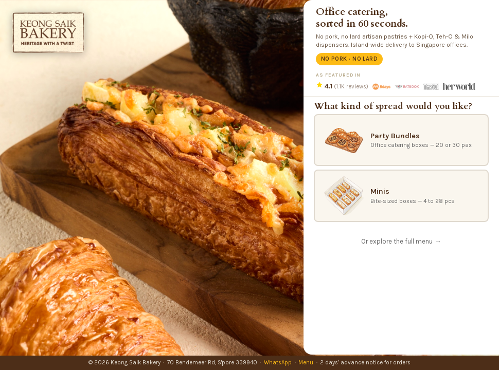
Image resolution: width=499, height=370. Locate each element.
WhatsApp (278, 362)
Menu (305, 362)
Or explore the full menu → (401, 241)
